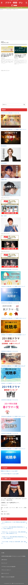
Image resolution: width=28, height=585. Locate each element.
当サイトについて (5, 573)
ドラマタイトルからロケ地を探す (8, 566)
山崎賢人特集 (4, 179)
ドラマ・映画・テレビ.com (14, 3)
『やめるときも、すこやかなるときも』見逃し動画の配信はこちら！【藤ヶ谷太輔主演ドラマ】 (13, 532)
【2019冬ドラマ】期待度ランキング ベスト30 (10, 383)
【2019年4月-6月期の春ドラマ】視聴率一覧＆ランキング (13, 416)
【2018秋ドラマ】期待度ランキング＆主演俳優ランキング (13, 334)
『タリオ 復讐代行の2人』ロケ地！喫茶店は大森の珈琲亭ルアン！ (13, 523)
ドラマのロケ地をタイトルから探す (10, 473)
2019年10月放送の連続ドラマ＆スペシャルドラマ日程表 (13, 556)
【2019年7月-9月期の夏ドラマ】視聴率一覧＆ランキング (13, 448)
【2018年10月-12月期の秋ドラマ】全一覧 (10, 302)
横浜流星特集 (4, 145)
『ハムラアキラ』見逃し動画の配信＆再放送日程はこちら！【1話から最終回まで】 (13, 527)
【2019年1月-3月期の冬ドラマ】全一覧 (9, 351)
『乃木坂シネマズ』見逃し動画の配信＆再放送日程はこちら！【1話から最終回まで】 (13, 537)
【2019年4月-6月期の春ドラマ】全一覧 (9, 399)
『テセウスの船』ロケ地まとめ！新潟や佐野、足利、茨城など (13, 542)
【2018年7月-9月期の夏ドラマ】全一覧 (9, 269)
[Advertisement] (14, 25)
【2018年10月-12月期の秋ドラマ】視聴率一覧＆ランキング (13, 318)
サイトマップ (4, 563)
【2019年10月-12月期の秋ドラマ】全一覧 (10, 112)
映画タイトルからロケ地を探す (8, 576)
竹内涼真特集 (4, 163)
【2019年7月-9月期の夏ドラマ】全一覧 (9, 433)
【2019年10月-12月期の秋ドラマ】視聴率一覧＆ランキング (13, 129)
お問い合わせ (4, 559)
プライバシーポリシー (6, 569)
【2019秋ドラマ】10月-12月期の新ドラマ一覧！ (14, 7)
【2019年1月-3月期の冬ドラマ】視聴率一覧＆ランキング (13, 366)
